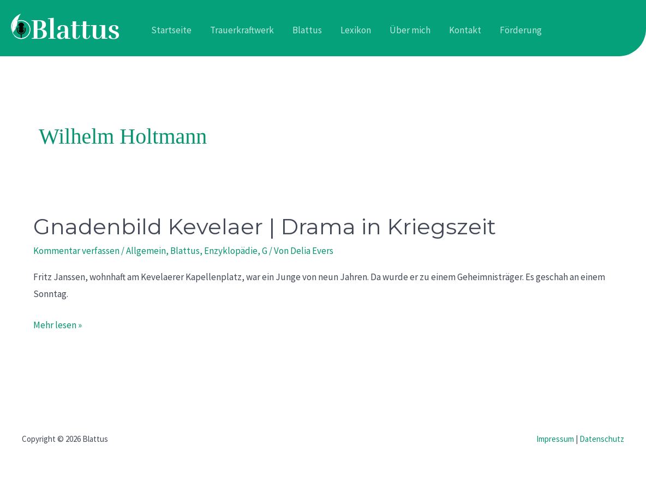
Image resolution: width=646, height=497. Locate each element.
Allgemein (146, 251)
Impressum (555, 439)
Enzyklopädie (231, 251)
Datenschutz (601, 439)
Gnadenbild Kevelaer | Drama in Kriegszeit (264, 226)
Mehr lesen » (57, 324)
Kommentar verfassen (76, 251)
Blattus (185, 251)
